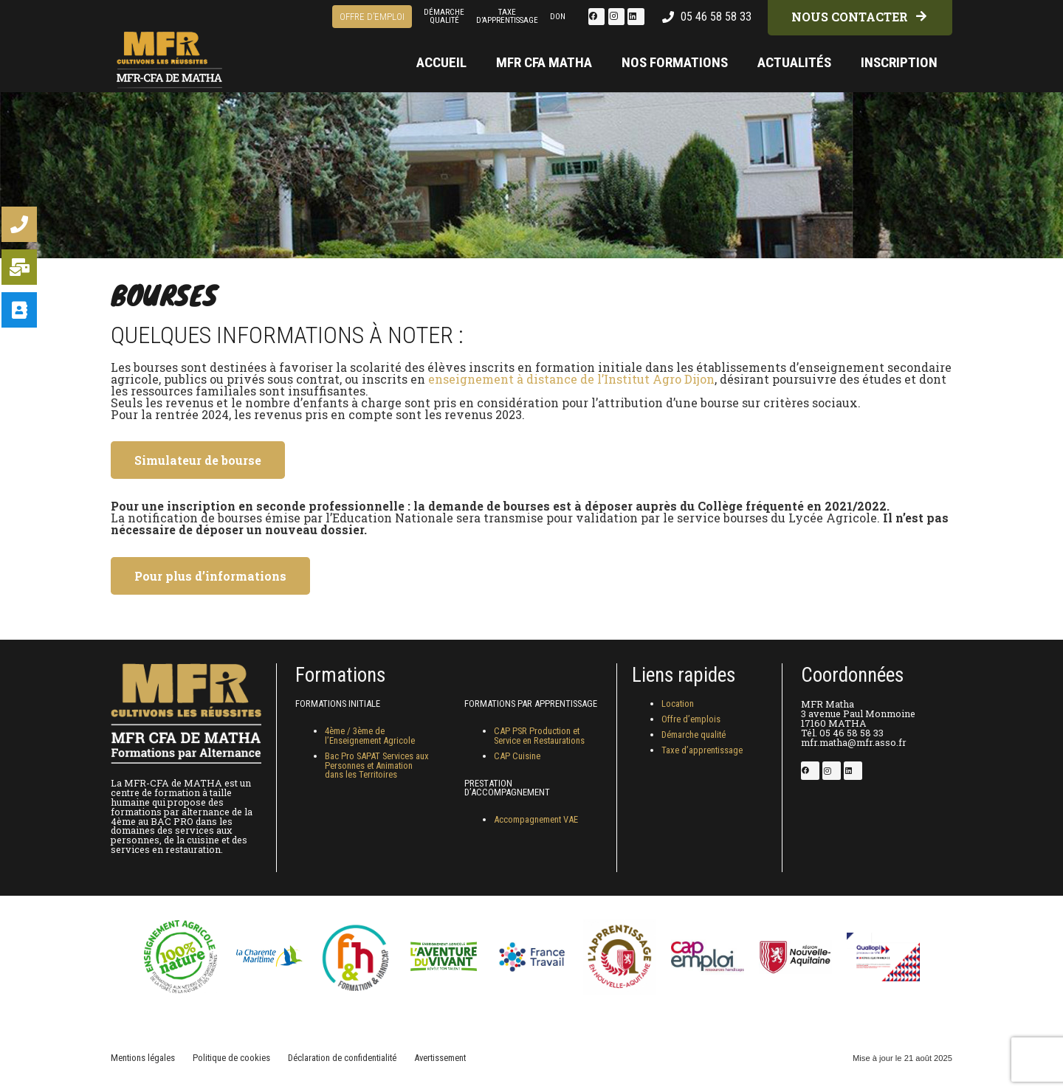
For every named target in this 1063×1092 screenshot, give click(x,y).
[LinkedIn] (635, 16)
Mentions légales (143, 1057)
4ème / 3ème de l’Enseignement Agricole (370, 735)
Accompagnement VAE (536, 819)
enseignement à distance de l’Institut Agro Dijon (571, 379)
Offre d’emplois (690, 719)
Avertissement (440, 1057)
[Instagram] (616, 16)
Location (677, 703)
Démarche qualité (693, 734)
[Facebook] (596, 16)
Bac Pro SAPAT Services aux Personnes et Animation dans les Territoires (377, 765)
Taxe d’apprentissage (702, 750)
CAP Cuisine (517, 755)
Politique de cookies (231, 1057)
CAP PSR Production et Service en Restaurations (539, 735)
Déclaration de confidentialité (342, 1057)
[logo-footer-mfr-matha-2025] (172, 48)
